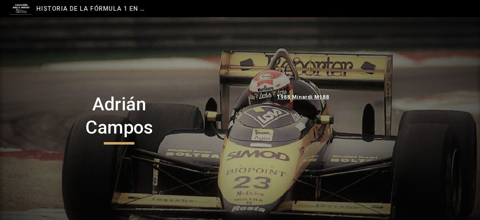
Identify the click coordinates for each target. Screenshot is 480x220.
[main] (119, 118)
